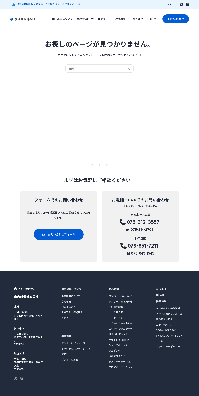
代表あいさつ (68, 307)
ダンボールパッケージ (73, 343)
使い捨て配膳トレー (119, 307)
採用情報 (161, 301)
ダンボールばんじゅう (121, 296)
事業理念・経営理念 (72, 312)
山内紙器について (62, 18)
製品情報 (122, 19)
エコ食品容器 (116, 312)
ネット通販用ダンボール (169, 313)
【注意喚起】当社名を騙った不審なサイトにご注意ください (49, 4)
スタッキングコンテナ (121, 328)
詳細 (152, 19)
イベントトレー (117, 318)
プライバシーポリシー (168, 346)
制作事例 (138, 18)
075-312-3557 (143, 223)
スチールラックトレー (121, 323)
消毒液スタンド (117, 356)
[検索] (169, 4)
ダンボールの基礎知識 (168, 308)
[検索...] (95, 68)
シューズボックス (118, 345)
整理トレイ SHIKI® (119, 339)
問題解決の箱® (85, 18)
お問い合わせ (176, 19)
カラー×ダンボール (166, 324)
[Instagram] (187, 4)
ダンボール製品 (69, 359)
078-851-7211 (143, 246)
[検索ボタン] (129, 68)
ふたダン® (114, 350)
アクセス (66, 318)
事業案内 (105, 19)
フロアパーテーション (121, 367)
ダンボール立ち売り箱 (121, 301)
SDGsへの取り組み (166, 330)
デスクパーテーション (120, 361)
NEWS (160, 295)
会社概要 (66, 301)
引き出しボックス (118, 334)
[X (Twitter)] (181, 4)
